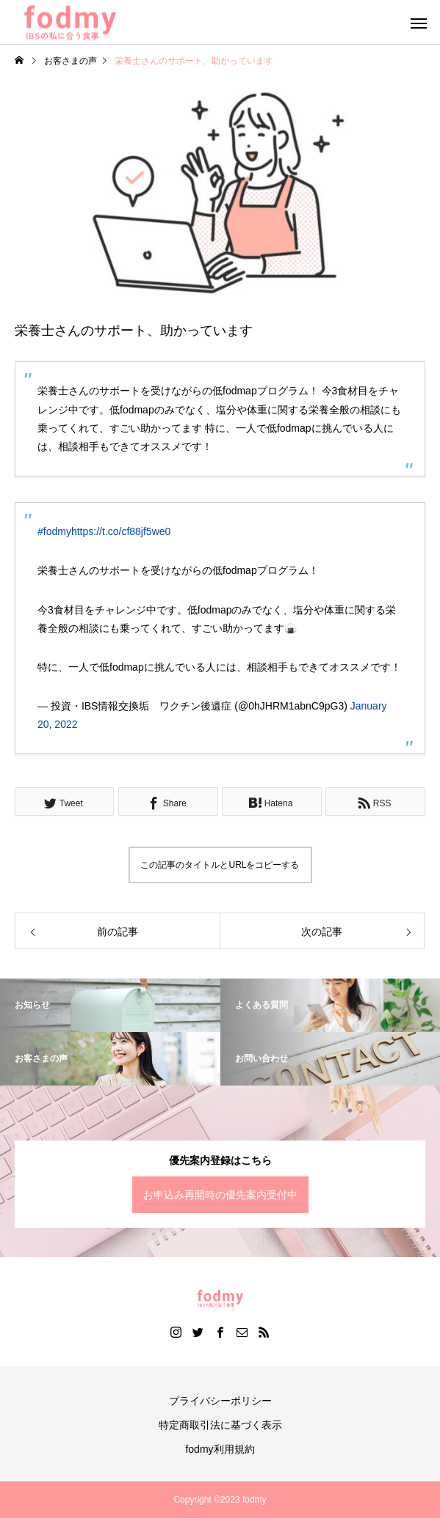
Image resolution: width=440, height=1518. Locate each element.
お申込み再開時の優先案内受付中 (220, 1195)
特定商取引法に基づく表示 (220, 1425)
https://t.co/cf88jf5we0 (120, 531)
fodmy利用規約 (219, 1449)
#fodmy (54, 531)
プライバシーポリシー (220, 1401)
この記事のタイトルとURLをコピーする (219, 865)
